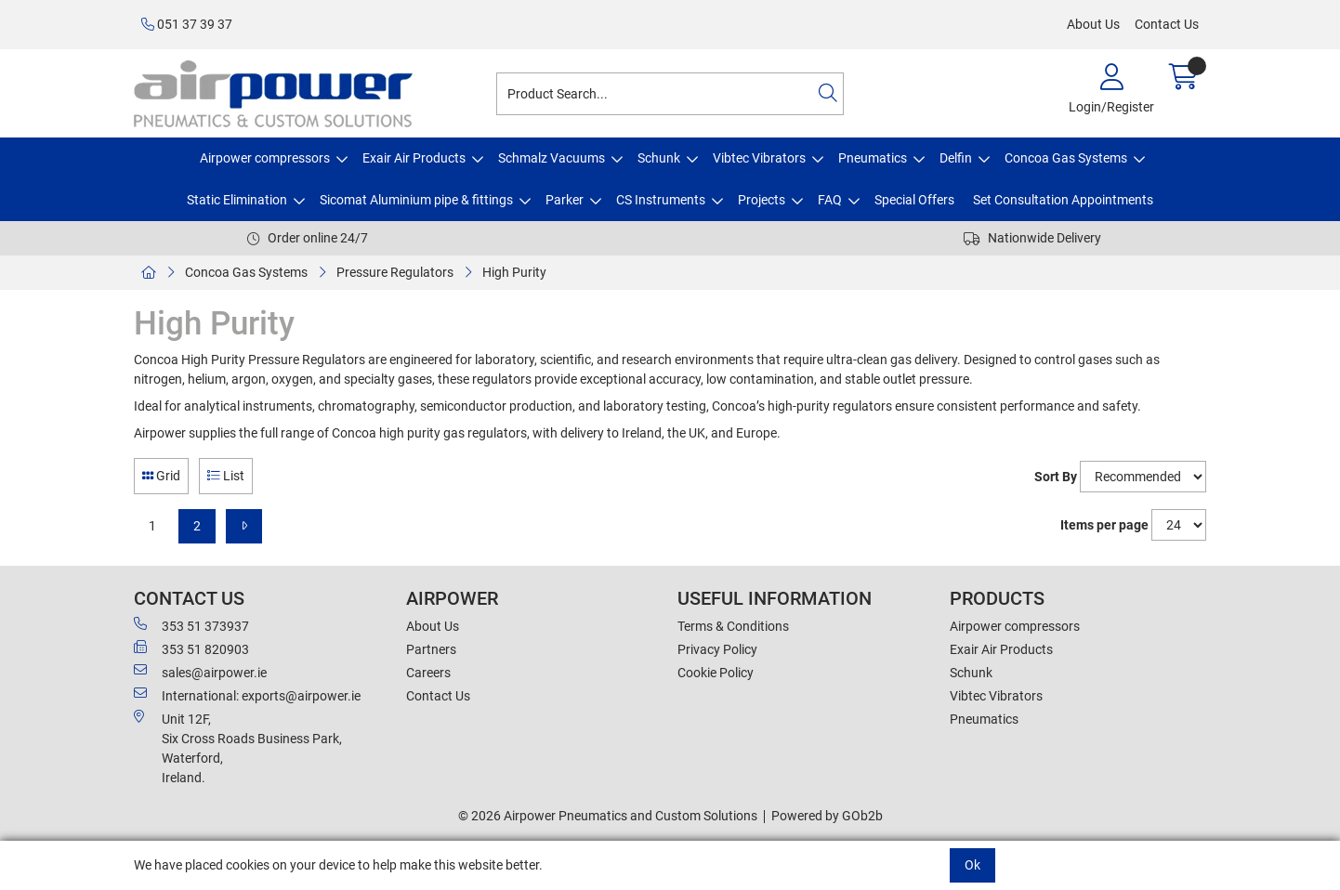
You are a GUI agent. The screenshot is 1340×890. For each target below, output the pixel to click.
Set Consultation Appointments (1063, 199)
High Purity (514, 272)
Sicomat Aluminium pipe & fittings (416, 199)
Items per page (1104, 524)
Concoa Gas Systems (1066, 158)
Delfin (955, 158)
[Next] (244, 526)
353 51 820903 (191, 648)
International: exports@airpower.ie (247, 695)
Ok (972, 864)
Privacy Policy (717, 649)
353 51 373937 (191, 625)
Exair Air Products (414, 158)
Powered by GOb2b (827, 815)
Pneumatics (872, 158)
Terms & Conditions (733, 626)
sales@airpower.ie (200, 671)
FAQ (830, 199)
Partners (431, 649)
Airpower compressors (265, 158)
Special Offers (914, 199)
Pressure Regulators (394, 272)
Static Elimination (237, 199)
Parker (564, 199)
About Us (1093, 24)
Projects (761, 199)
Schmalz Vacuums (551, 158)
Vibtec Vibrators (759, 158)
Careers (428, 672)
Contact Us (1167, 24)
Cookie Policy (715, 672)
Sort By (1055, 476)
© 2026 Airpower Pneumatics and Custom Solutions (607, 815)
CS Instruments (660, 199)
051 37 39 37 (186, 24)
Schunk (658, 158)
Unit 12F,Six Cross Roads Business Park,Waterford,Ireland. (238, 747)
